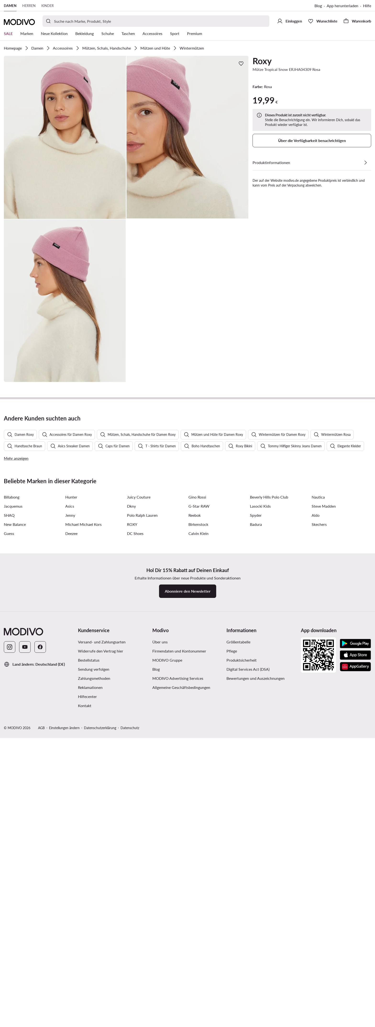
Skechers (319, 818)
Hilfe (367, 5)
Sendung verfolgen (93, 963)
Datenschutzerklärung (100, 1022)
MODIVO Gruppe (167, 954)
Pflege (231, 945)
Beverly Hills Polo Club (269, 791)
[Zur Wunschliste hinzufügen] (241, 63)
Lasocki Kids (260, 800)
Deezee (71, 827)
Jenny (70, 809)
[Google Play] (355, 938)
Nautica (318, 791)
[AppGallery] (355, 961)
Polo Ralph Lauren (142, 809)
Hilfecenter (87, 990)
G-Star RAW (199, 800)
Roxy (262, 61)
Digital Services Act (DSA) (248, 963)
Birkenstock (198, 818)
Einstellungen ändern (64, 1022)
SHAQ (9, 809)
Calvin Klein (198, 827)
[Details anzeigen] (365, 162)
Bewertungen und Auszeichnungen (255, 972)
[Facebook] (40, 941)
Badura (256, 818)
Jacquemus (13, 800)
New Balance (15, 818)
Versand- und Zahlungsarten (102, 936)
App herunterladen (342, 5)
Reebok (194, 809)
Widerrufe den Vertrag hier (100, 945)
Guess (9, 827)
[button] (65, 137)
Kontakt (84, 1000)
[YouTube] (25, 941)
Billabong (11, 791)
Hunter (71, 791)
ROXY (132, 818)
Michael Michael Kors (83, 818)
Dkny (131, 800)
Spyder (256, 809)
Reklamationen (90, 981)
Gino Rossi (197, 791)
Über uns (160, 936)
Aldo (316, 809)
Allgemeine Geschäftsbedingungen (181, 981)
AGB (41, 1022)
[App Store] (355, 949)
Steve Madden (324, 800)
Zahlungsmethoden (94, 972)
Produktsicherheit (241, 954)
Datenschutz (130, 1022)
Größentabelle (238, 936)
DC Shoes (135, 827)
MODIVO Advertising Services (177, 972)
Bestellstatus (88, 954)
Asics (69, 800)
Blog (318, 5)
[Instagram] (9, 941)
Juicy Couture (138, 791)
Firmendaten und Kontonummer (179, 945)
